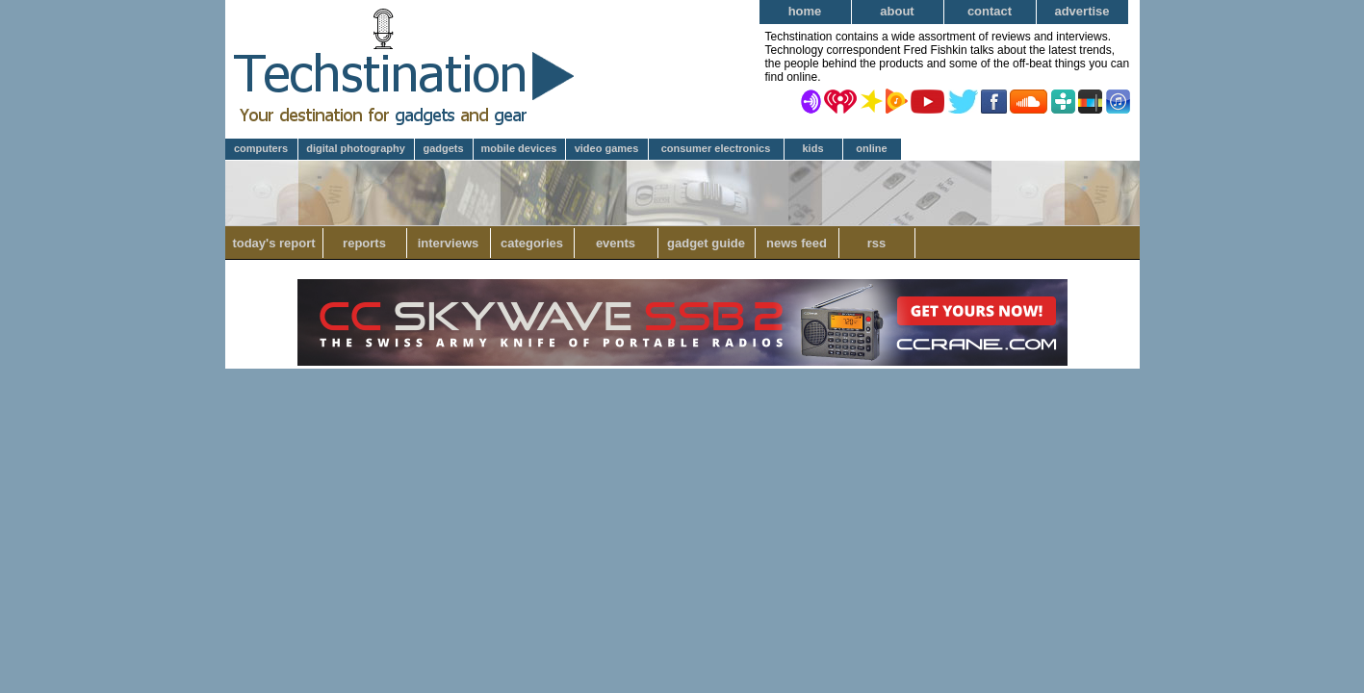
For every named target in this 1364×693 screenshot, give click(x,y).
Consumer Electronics (716, 148)
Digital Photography (355, 148)
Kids (812, 148)
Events (615, 243)
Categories (532, 243)
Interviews (448, 243)
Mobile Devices (519, 148)
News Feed (796, 243)
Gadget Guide (706, 243)
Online (871, 148)
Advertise (1081, 11)
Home (805, 11)
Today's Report (273, 243)
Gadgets (443, 148)
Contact (989, 11)
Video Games (607, 148)
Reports (364, 243)
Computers (261, 148)
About (897, 11)
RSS (877, 243)
